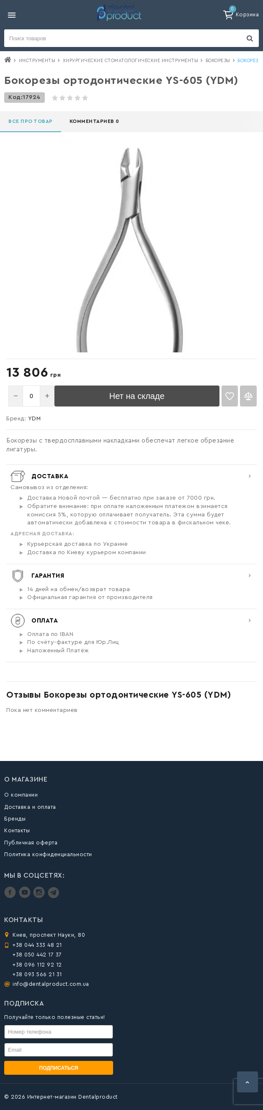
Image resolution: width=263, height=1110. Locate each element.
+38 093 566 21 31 (37, 974)
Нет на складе (137, 396)
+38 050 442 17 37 (37, 954)
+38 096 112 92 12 (37, 964)
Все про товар (30, 121)
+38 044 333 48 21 (37, 945)
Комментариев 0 (94, 121)
